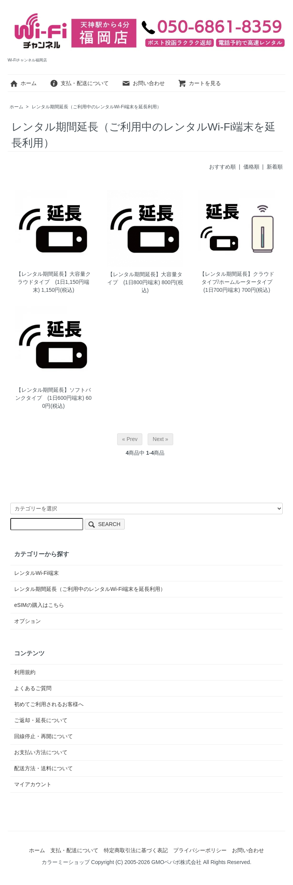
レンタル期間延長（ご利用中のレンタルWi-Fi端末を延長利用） (96, 106)
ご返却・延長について (41, 720)
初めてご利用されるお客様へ (49, 704)
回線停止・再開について (43, 736)
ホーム (23, 83)
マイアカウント (33, 784)
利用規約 (24, 672)
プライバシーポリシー (200, 850)
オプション (27, 621)
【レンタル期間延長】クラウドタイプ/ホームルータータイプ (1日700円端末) (239, 282)
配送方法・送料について (43, 768)
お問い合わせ (143, 83)
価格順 (251, 167)
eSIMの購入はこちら (39, 605)
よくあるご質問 (33, 688)
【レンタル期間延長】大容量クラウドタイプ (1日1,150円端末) (53, 282)
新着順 (275, 167)
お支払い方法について (41, 752)
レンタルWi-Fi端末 (36, 573)
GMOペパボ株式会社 (176, 862)
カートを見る (199, 83)
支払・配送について (79, 83)
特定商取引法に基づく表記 (136, 850)
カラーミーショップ (66, 862)
